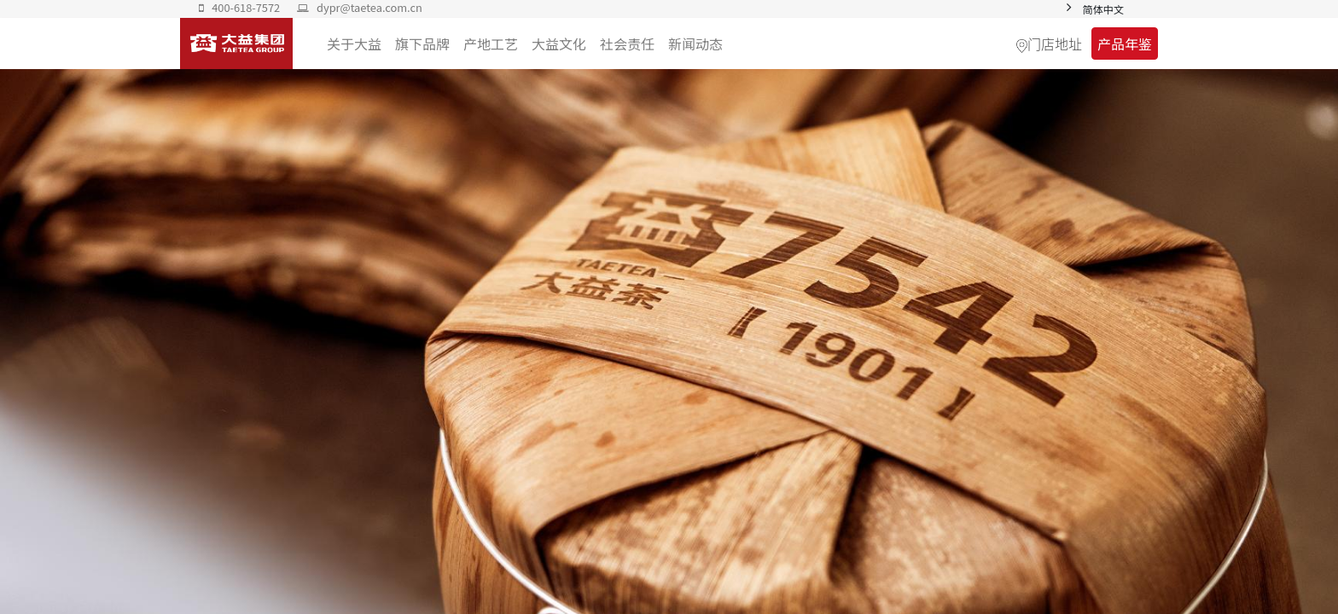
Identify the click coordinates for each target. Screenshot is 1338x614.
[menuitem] (695, 43)
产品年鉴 (1124, 43)
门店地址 (1054, 43)
